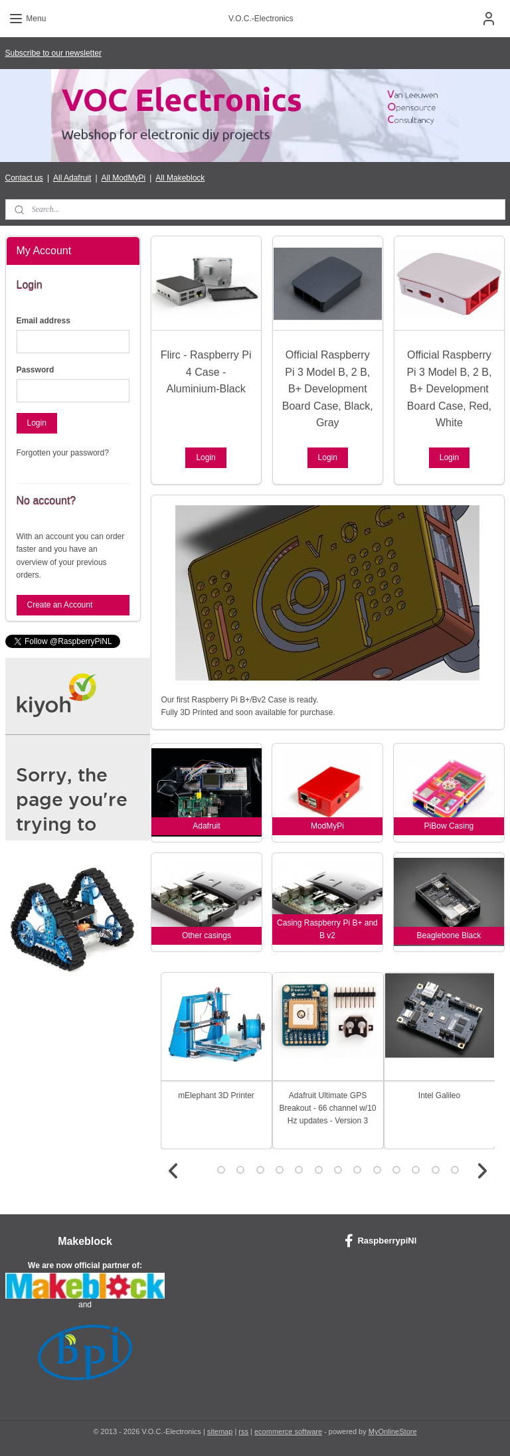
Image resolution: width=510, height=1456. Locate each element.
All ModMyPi (124, 178)
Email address (43, 320)
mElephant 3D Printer (217, 1094)
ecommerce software (288, 1431)
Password (35, 369)
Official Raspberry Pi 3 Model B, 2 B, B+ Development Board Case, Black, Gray (327, 388)
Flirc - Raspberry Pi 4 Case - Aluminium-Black (206, 371)
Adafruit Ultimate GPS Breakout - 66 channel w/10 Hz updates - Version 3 (328, 1107)
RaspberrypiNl (380, 1241)
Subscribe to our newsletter (53, 53)
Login (206, 457)
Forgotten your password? (63, 452)
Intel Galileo (439, 1094)
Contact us (24, 178)
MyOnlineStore (393, 1431)
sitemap (220, 1431)
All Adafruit (72, 178)
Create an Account (60, 604)
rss (243, 1431)
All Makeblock (180, 178)
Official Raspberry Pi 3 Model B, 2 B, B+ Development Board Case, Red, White (449, 388)
